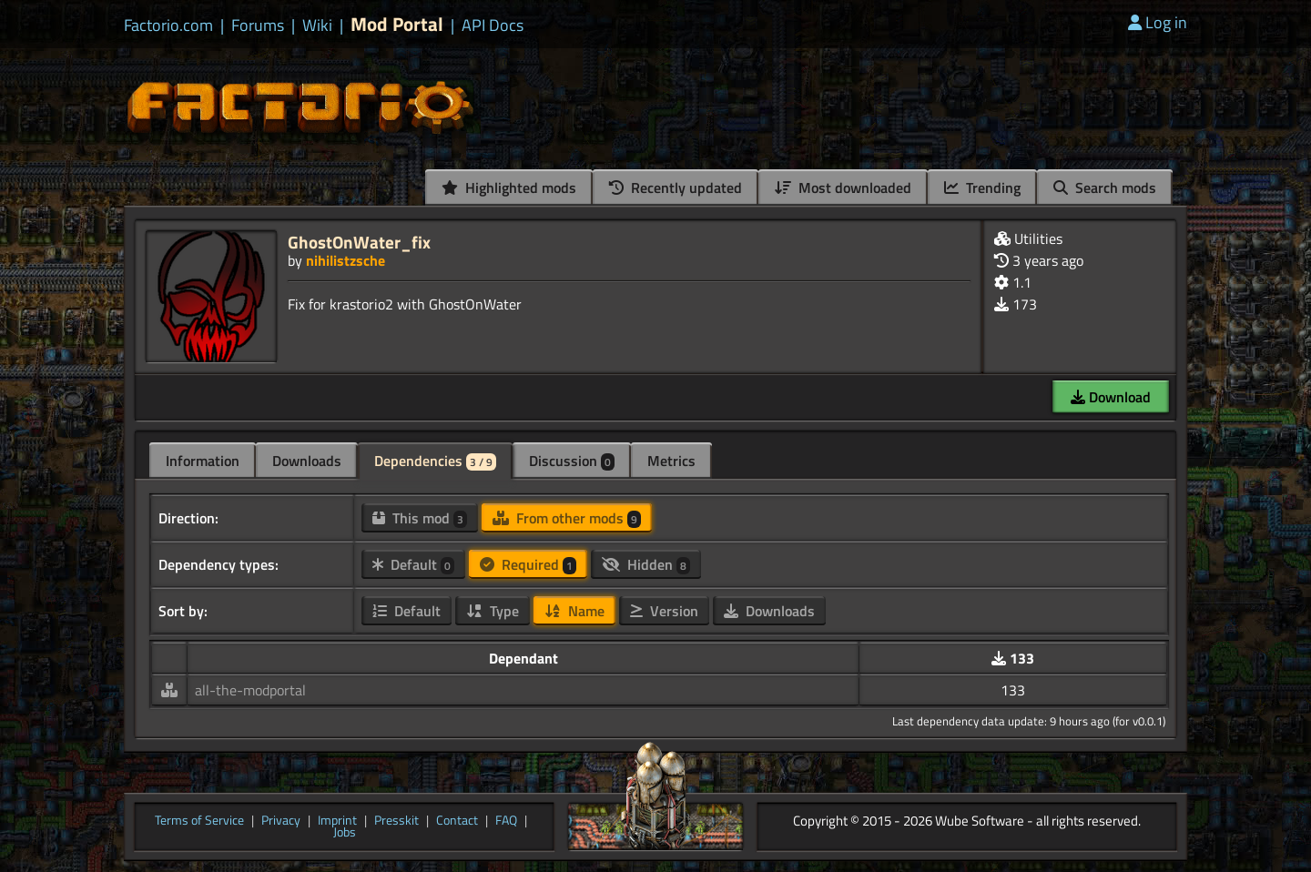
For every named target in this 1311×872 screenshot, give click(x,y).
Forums (257, 25)
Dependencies (435, 460)
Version (664, 611)
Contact (457, 821)
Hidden (646, 564)
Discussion (572, 460)
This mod (419, 518)
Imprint (337, 821)
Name (574, 611)
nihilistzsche (345, 260)
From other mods (567, 518)
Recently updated (675, 187)
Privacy (280, 821)
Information (202, 460)
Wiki (317, 25)
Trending (982, 187)
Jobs (344, 832)
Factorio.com (168, 25)
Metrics (671, 460)
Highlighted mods (509, 187)
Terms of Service (199, 821)
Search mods (1104, 187)
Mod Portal (397, 24)
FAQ (506, 821)
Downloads (306, 460)
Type (492, 611)
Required (528, 564)
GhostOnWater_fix (359, 241)
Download (1111, 397)
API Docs (492, 25)
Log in (1157, 22)
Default (413, 564)
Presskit (396, 821)
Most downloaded (843, 187)
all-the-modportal (250, 690)
